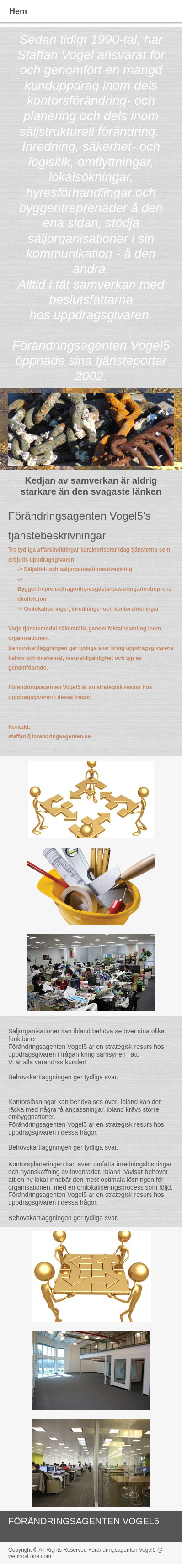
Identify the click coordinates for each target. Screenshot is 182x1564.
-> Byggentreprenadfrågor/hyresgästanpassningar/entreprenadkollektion (94, 589)
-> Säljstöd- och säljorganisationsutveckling (74, 569)
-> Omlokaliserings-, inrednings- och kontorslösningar (88, 609)
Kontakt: (19, 727)
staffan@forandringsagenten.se (49, 736)
